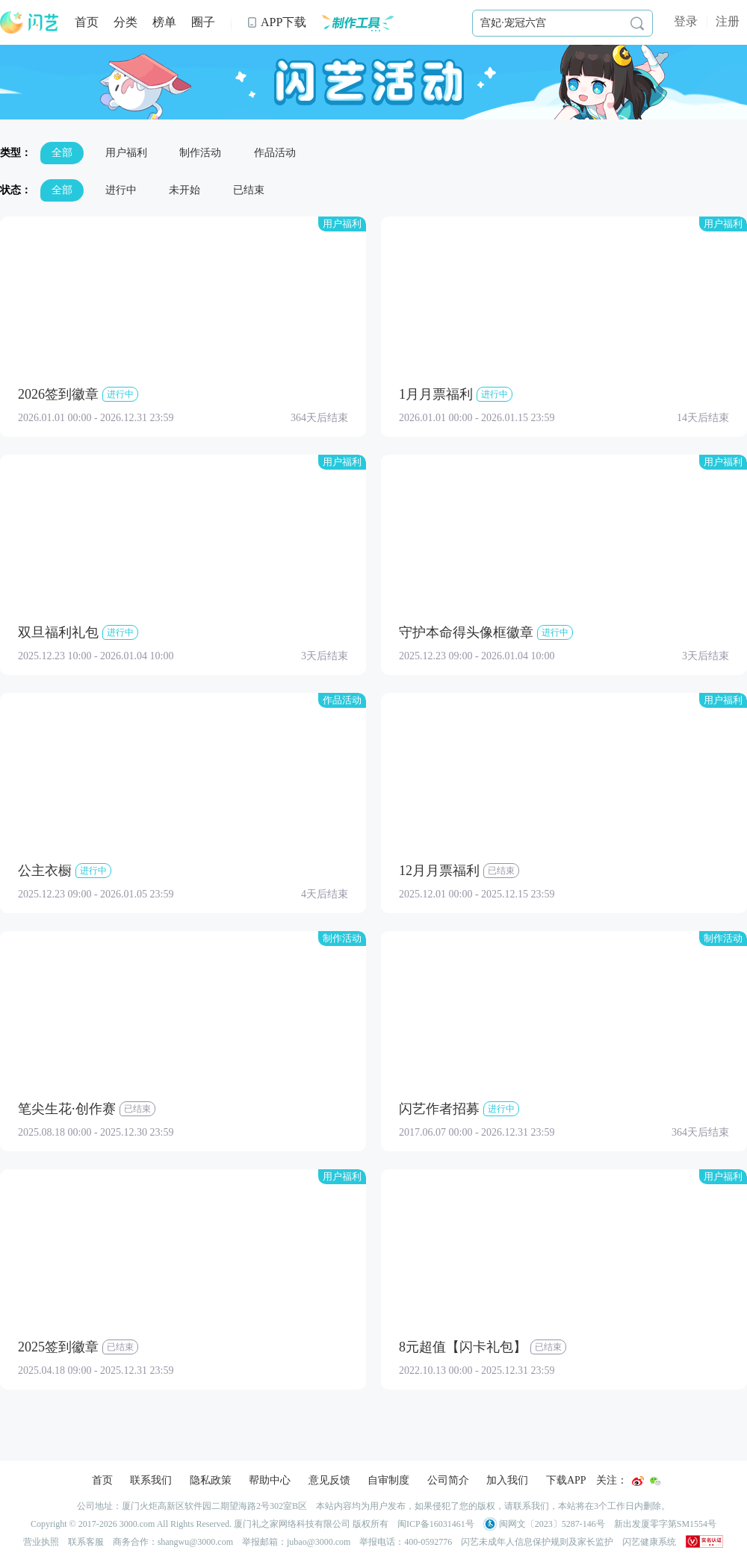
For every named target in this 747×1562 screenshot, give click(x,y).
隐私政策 (211, 1480)
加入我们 (507, 1480)
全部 (62, 152)
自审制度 (388, 1480)
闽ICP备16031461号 (435, 1524)
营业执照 (41, 1542)
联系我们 (151, 1480)
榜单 (164, 22)
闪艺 (30, 22)
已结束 (248, 190)
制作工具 (357, 22)
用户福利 (126, 152)
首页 (87, 22)
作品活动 (275, 152)
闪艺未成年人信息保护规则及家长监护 (537, 1542)
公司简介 (448, 1480)
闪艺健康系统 (649, 1542)
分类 (125, 22)
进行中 (121, 190)
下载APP (566, 1480)
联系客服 (86, 1542)
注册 (728, 21)
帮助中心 (270, 1480)
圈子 (203, 22)
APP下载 (276, 22)
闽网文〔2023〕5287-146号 (544, 1524)
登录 (686, 21)
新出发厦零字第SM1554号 (665, 1524)
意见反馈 (329, 1480)
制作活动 (200, 152)
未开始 (184, 190)
